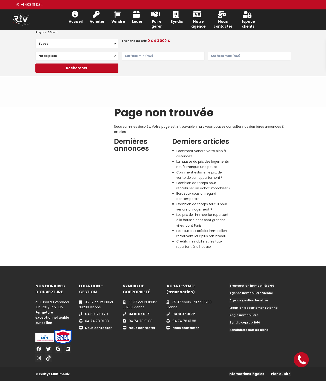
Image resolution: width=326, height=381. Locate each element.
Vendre (118, 16)
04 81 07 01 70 (96, 314)
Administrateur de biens (248, 330)
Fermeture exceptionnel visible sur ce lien (52, 317)
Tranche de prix (134, 41)
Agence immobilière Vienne (251, 293)
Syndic (177, 16)
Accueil (76, 16)
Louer (137, 16)
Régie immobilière (243, 315)
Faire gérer (156, 19)
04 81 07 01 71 (139, 314)
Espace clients (248, 19)
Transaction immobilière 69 (251, 285)
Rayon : (46, 32)
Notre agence (198, 19)
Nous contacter (223, 19)
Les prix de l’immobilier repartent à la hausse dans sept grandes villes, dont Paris (202, 220)
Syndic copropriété (244, 322)
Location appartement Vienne (253, 308)
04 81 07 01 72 (183, 314)
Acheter (97, 16)
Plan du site (281, 374)
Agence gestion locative (248, 300)
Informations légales (246, 374)
